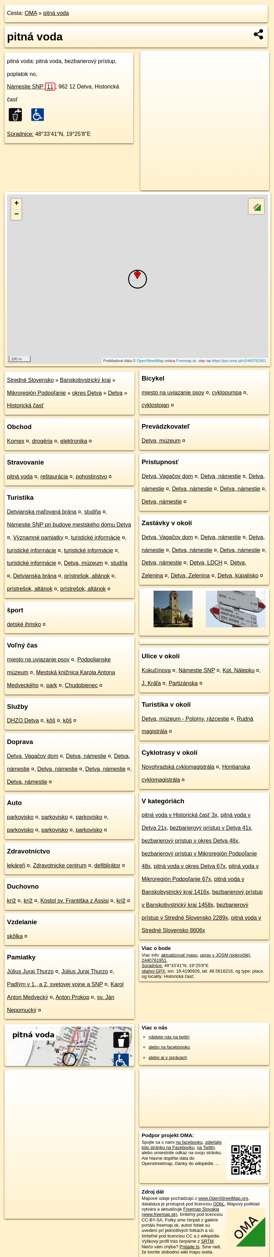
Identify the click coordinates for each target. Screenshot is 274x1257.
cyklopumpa (227, 393)
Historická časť (25, 405)
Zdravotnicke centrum (60, 865)
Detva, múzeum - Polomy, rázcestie (185, 719)
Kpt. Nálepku (239, 670)
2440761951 (154, 960)
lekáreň (16, 865)
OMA (31, 13)
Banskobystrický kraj (85, 380)
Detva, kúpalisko (238, 575)
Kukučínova (156, 670)
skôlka (15, 936)
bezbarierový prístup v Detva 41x (210, 828)
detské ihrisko (24, 624)
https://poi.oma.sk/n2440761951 (239, 361)
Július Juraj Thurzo (30, 971)
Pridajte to (190, 1246)
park (51, 685)
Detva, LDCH (206, 563)
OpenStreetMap (150, 361)
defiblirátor (107, 865)
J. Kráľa (151, 683)
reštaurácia (54, 477)
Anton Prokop (72, 997)
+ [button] (16, 204)
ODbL (219, 1203)
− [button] (16, 214)
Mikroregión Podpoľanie (36, 393)
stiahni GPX (153, 971)
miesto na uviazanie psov (38, 659)
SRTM (207, 1241)
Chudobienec (81, 685)
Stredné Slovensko (30, 380)
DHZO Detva (23, 720)
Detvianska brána (35, 576)
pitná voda (56, 13)
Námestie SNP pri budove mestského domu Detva (69, 525)
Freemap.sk (186, 361)
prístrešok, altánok (87, 576)
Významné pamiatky (38, 538)
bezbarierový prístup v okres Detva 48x (190, 841)
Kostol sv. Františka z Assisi (74, 901)
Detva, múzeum (83, 563)
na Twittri (205, 1147)
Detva (115, 393)
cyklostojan (155, 405)
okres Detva (87, 393)
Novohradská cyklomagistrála (178, 767)
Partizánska (183, 683)
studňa (92, 512)
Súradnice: (20, 134)
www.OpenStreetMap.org (223, 1198)
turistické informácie (95, 538)
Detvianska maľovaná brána (41, 512)
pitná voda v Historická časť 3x (180, 815)
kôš (51, 720)
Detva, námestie (86, 756)
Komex (15, 441)
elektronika (73, 441)
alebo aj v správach (168, 1057)
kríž (11, 901)
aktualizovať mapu (179, 955)
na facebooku (189, 1142)
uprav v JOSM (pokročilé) (225, 955)
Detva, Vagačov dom (32, 756)
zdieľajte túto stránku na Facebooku (182, 1145)
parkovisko (20, 817)
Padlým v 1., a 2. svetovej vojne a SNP (55, 984)
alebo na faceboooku (169, 1047)
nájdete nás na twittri (169, 1037)
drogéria (42, 441)
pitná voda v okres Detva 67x (189, 866)
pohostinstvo (91, 477)
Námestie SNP (31, 87)
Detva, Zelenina (190, 575)
